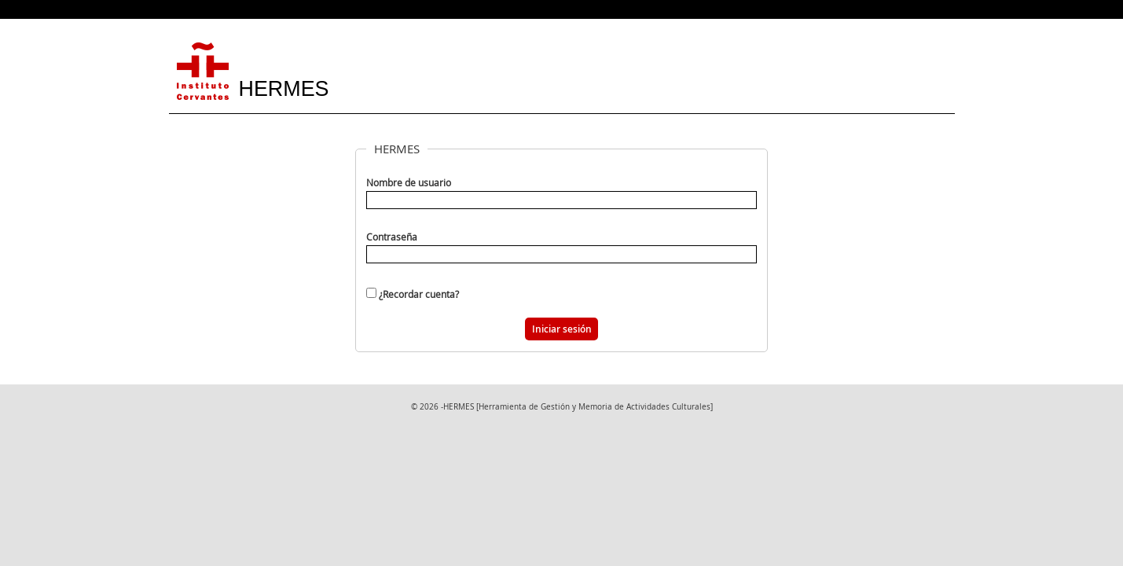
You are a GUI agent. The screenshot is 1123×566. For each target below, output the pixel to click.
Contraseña (391, 237)
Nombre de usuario (408, 183)
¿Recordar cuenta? (419, 294)
